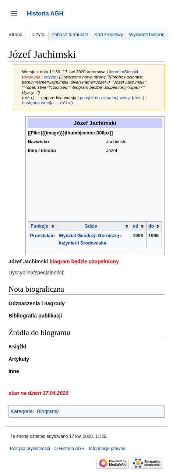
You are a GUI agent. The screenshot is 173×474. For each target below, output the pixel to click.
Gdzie (91, 226)
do (151, 226)
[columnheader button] (42, 226)
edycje (50, 76)
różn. (138, 97)
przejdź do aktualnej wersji (105, 97)
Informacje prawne (107, 448)
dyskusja (32, 76)
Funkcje (39, 226)
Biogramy (48, 411)
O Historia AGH (69, 448)
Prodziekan (42, 235)
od (135, 226)
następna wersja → (40, 102)
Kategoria (22, 411)
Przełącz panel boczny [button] (16, 17)
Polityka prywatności (30, 448)
